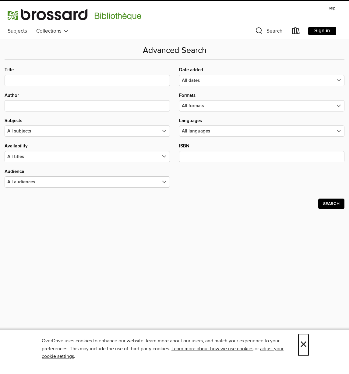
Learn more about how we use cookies (212, 349)
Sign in (322, 30)
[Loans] (296, 32)
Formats (261, 102)
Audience (87, 178)
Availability (87, 152)
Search (331, 203)
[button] (268, 32)
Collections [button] (52, 31)
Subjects (17, 31)
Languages (261, 127)
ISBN (261, 152)
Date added (261, 76)
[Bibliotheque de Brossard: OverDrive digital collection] (74, 14)
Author (87, 102)
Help (331, 8)
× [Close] (303, 345)
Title (87, 76)
